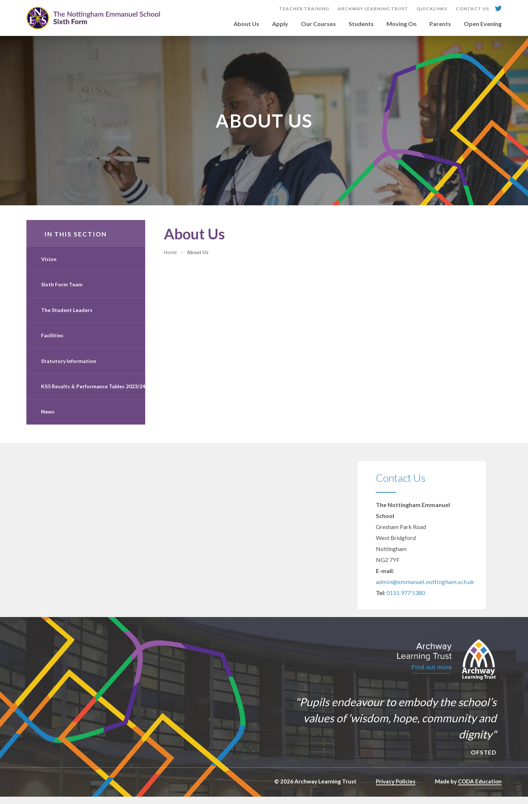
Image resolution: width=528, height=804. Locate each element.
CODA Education (480, 788)
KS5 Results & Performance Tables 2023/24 (93, 393)
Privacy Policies (395, 788)
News (48, 419)
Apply (280, 24)
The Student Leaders (66, 317)
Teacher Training (304, 9)
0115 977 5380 (405, 599)
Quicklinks (432, 9)
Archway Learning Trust (373, 9)
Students (361, 24)
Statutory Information (68, 368)
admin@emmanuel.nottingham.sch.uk (422, 588)
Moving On (401, 24)
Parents (440, 24)
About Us (246, 24)
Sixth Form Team (61, 292)
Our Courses (318, 24)
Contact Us (472, 9)
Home (185, 260)
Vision (48, 266)
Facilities (52, 342)
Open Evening (483, 24)
